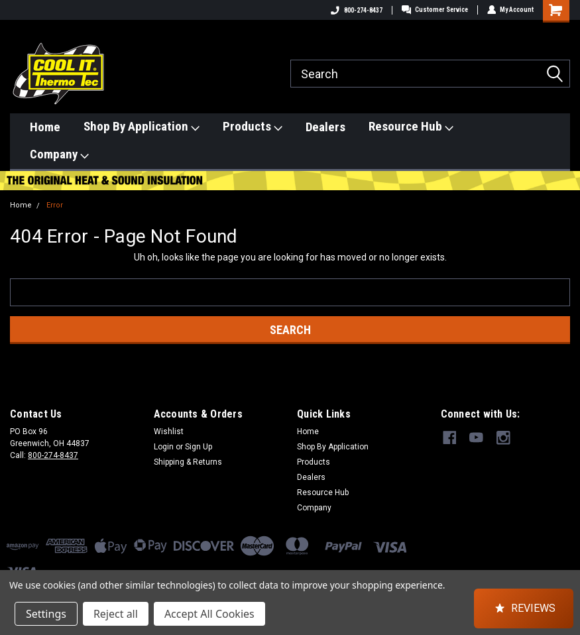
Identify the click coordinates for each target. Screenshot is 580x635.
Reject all (115, 613)
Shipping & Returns (188, 462)
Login (164, 446)
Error (54, 205)
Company (59, 154)
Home (45, 127)
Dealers (325, 127)
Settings (46, 613)
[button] (523, 608)
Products (252, 127)
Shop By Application (142, 127)
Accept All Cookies (209, 613)
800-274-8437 (356, 10)
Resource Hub (411, 127)
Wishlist (169, 431)
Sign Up (198, 446)
